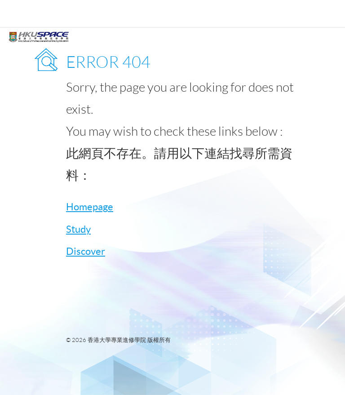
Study (78, 229)
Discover (85, 251)
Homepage (89, 206)
